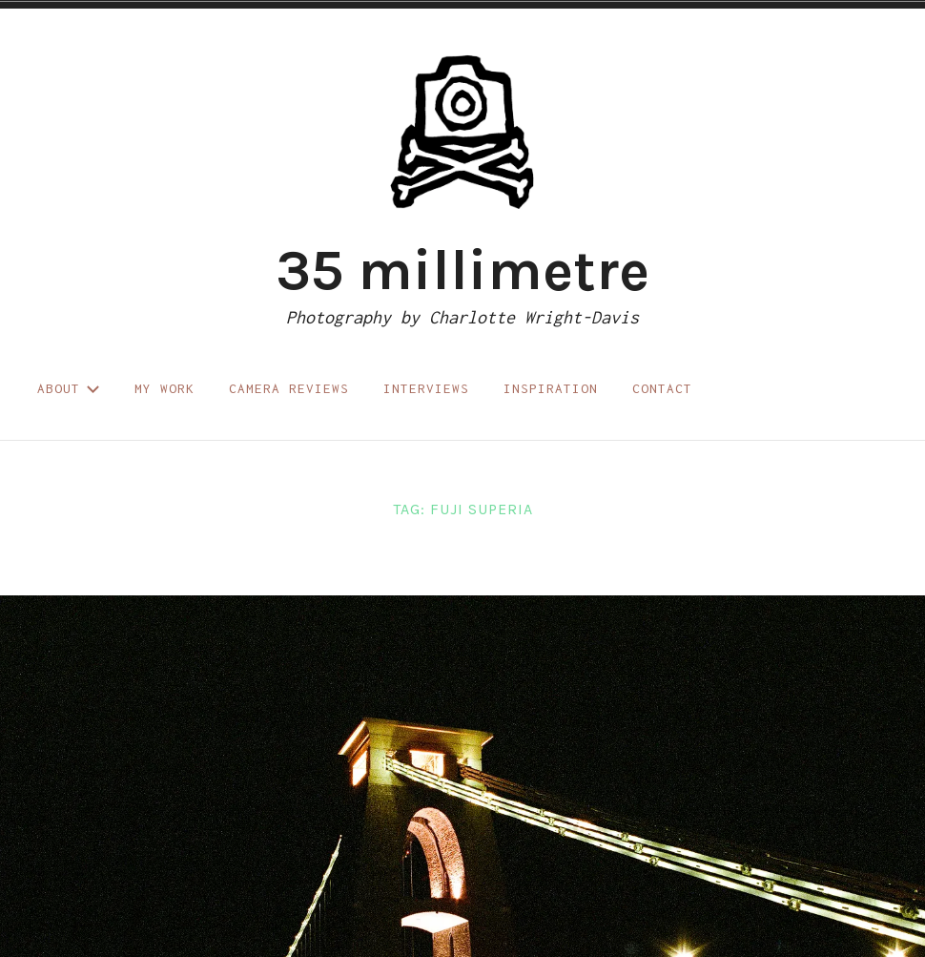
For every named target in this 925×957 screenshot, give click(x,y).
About (68, 388)
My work (164, 388)
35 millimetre (462, 270)
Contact (662, 388)
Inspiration (551, 388)
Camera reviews (289, 388)
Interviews (426, 388)
